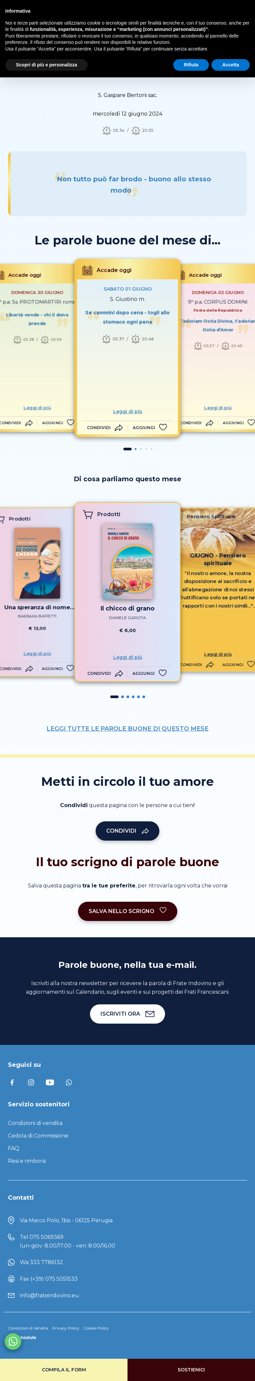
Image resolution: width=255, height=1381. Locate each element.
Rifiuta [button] (191, 64)
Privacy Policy (65, 1328)
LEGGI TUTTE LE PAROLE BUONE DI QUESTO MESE (127, 728)
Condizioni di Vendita (28, 1328)
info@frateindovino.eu (49, 1295)
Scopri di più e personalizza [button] (46, 64)
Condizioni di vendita (35, 1123)
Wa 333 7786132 (41, 1262)
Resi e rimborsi (27, 1161)
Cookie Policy (96, 1328)
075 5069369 (46, 1237)
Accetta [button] (230, 64)
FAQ (13, 1148)
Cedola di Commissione (38, 1136)
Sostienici (191, 1370)
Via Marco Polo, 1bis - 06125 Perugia (66, 1220)
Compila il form (64, 1370)
